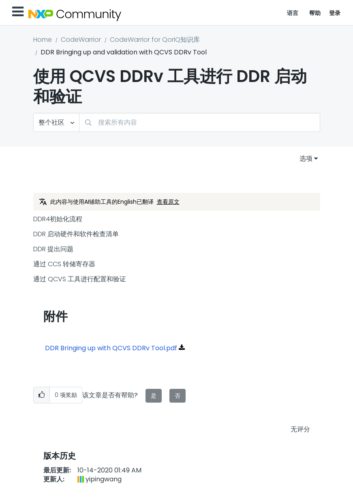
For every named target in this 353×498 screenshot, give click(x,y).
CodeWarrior (81, 39)
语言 (293, 13)
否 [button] (177, 396)
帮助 (315, 13)
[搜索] (199, 122)
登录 (335, 13)
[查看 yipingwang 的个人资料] (104, 479)
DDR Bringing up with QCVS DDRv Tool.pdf (111, 348)
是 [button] (153, 396)
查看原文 (168, 202)
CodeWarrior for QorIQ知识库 (155, 39)
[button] (41, 395)
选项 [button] (306, 158)
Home (42, 39)
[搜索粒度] (56, 122)
